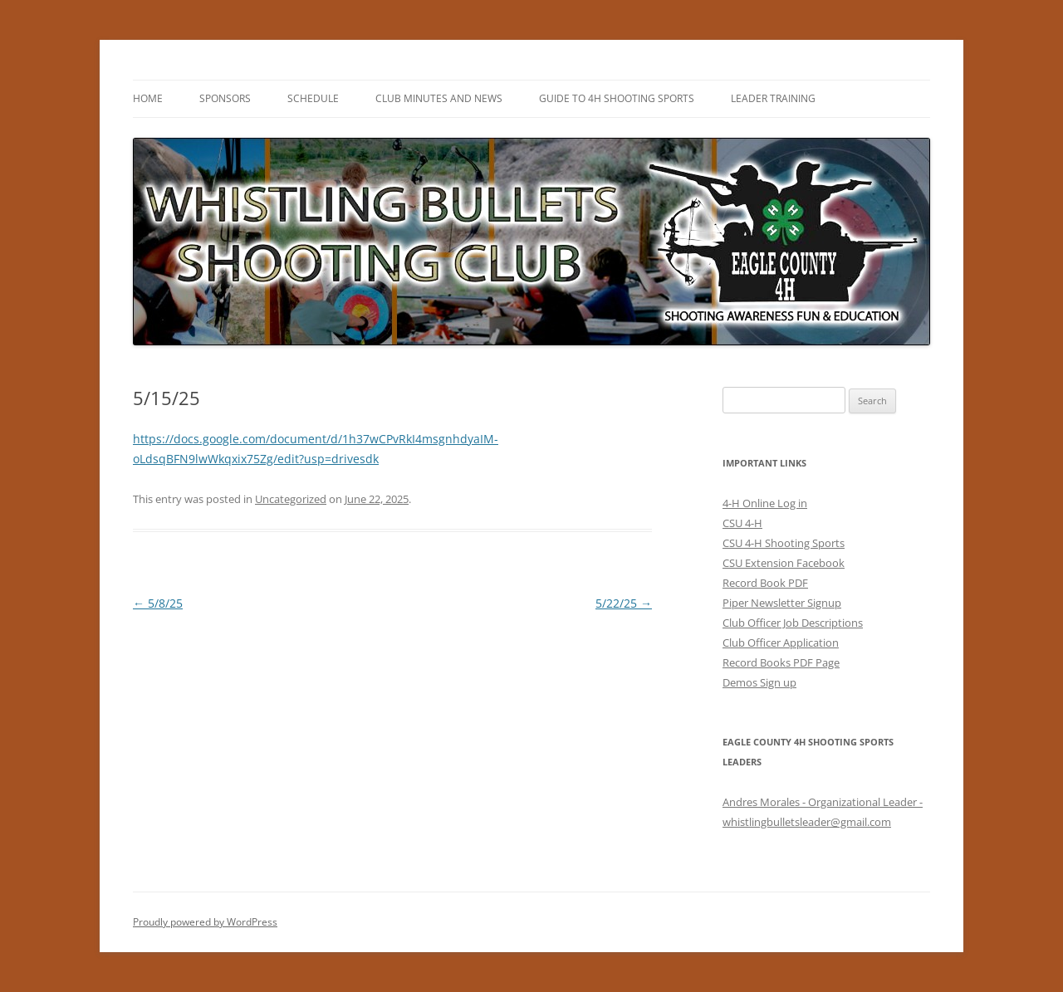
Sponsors (225, 98)
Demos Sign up (759, 682)
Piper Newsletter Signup (782, 602)
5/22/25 (623, 603)
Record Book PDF (765, 582)
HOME (148, 98)
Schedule (313, 98)
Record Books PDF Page (781, 662)
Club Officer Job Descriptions (793, 622)
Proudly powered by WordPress (205, 922)
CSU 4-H (742, 523)
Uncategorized (290, 498)
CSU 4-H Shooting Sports (784, 542)
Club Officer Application (781, 642)
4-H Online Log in (765, 503)
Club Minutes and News (438, 98)
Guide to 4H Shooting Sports (616, 98)
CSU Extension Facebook (784, 562)
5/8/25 (158, 603)
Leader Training (773, 98)
